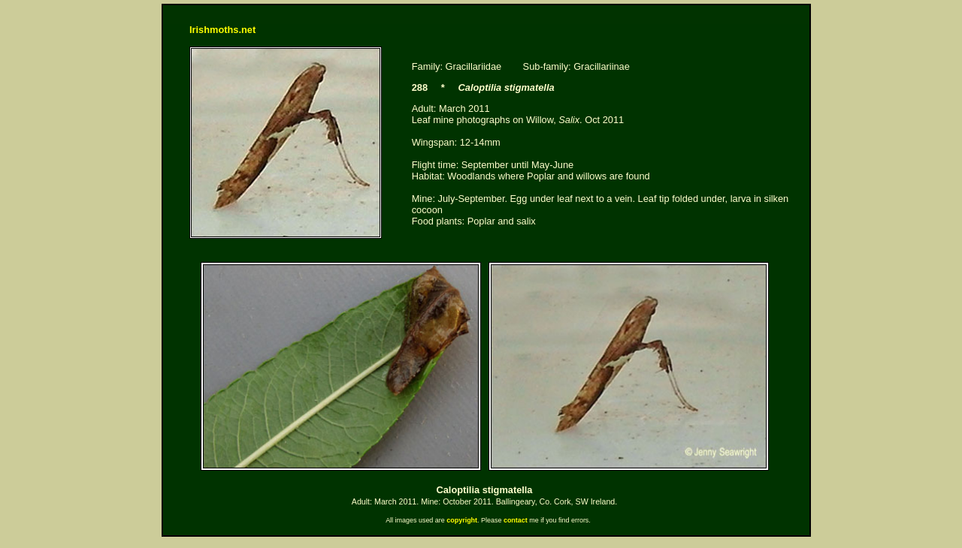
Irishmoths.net (222, 29)
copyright (461, 520)
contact (516, 520)
